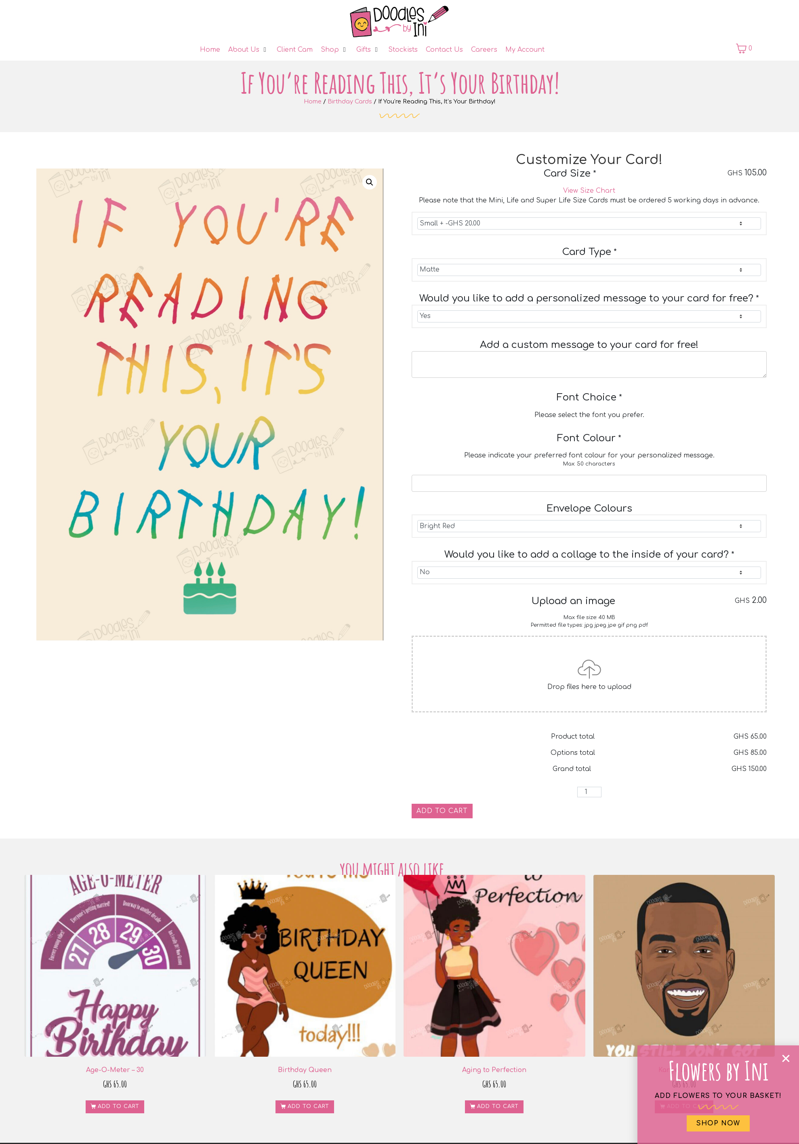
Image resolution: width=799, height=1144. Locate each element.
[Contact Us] (444, 50)
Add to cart (442, 811)
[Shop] (334, 50)
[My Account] (525, 50)
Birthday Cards (350, 101)
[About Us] (248, 50)
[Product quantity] (589, 792)
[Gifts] (368, 50)
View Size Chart (589, 190)
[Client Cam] (295, 50)
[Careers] (484, 50)
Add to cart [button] (118, 1106)
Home (313, 101)
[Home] (210, 50)
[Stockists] (403, 50)
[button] (369, 182)
